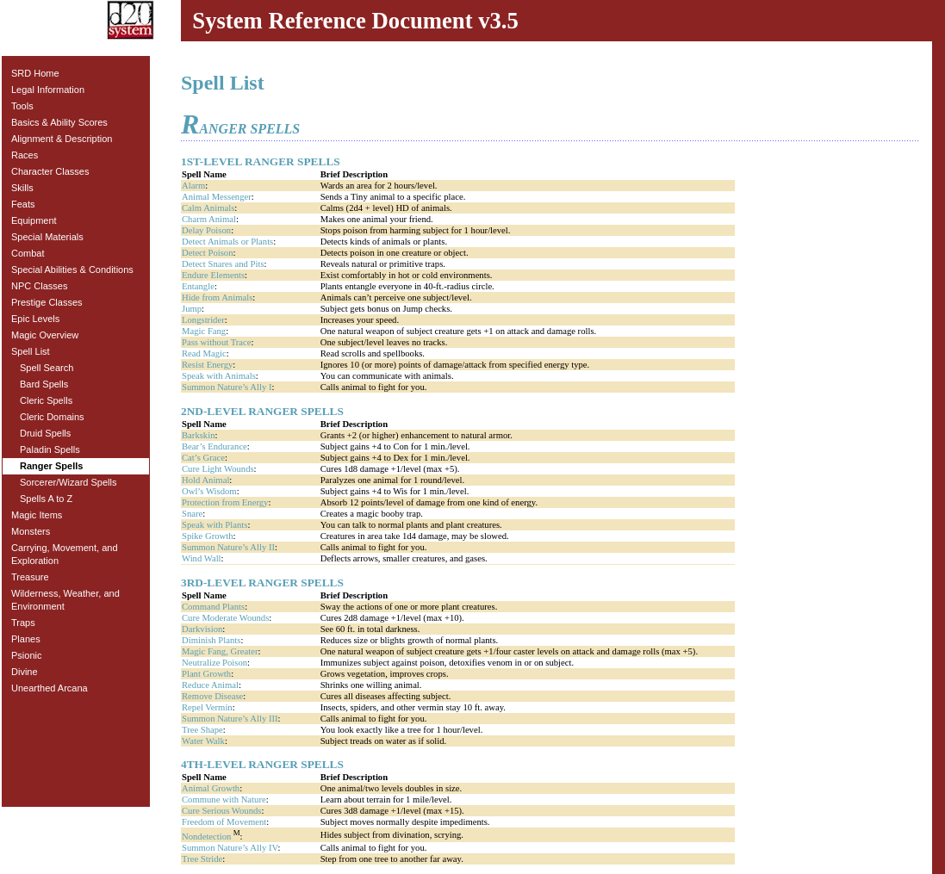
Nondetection (206, 836)
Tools (22, 106)
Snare (192, 513)
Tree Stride (202, 859)
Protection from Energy (225, 502)
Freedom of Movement (224, 822)
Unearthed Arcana (49, 688)
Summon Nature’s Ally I (227, 387)
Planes (25, 639)
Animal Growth (210, 788)
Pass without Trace (217, 342)
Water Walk (203, 741)
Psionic (26, 655)
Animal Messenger (217, 196)
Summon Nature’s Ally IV (229, 847)
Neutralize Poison (214, 662)
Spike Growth (207, 536)
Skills (22, 188)
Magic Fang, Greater (220, 651)
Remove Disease (212, 696)
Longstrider (203, 320)
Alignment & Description (61, 138)
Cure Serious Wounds (221, 810)
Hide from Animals (217, 297)
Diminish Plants (211, 640)
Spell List (30, 351)
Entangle (198, 286)
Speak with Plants (214, 525)
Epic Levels (35, 318)
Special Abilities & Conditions (72, 269)
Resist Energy (207, 364)
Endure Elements (213, 275)
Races (24, 155)
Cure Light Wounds (218, 469)
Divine (24, 671)
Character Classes (50, 171)
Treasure (30, 577)
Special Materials (47, 237)
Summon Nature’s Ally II (228, 547)
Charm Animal (209, 219)
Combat (28, 253)
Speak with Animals (219, 376)
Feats (23, 204)
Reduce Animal (210, 685)
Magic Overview (44, 335)
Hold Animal (205, 480)
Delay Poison (206, 230)
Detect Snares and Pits (223, 264)
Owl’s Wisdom (209, 491)
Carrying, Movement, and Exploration (64, 554)
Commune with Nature (224, 799)
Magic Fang (204, 331)
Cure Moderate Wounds (225, 618)
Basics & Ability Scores (59, 122)
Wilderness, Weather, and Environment (65, 599)
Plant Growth (206, 674)
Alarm (193, 185)
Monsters (30, 531)
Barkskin (198, 435)
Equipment (34, 220)
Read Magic (204, 353)
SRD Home (35, 73)
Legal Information (47, 89)
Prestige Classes (47, 302)
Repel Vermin (207, 707)
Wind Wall (201, 558)
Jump (192, 308)
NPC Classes (39, 286)
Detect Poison (207, 252)
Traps (23, 622)
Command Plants (213, 606)
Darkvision (202, 629)
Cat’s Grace (203, 457)
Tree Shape (202, 730)
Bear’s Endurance (214, 446)
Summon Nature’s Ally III (230, 718)
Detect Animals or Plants (227, 241)
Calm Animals (208, 208)
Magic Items (36, 515)
